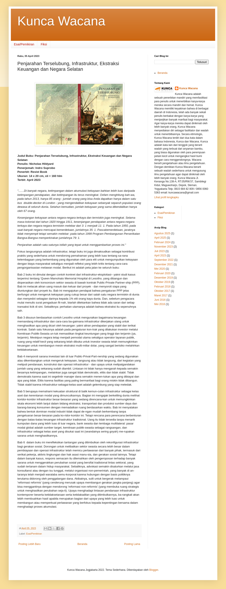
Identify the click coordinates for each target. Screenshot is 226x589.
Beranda (82, 544)
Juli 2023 (159, 251)
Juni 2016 (160, 299)
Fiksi (44, 44)
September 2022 (164, 259)
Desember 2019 (163, 277)
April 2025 (160, 237)
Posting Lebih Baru (29, 544)
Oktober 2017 (162, 290)
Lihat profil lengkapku (166, 197)
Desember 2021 (163, 264)
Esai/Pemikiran (24, 44)
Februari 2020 (162, 273)
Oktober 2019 (162, 282)
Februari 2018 (162, 286)
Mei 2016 (159, 304)
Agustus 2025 (162, 233)
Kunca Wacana (61, 21)
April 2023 (160, 255)
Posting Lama (132, 544)
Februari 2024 (162, 242)
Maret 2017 (161, 295)
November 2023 (163, 246)
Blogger (153, 569)
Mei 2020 (159, 268)
